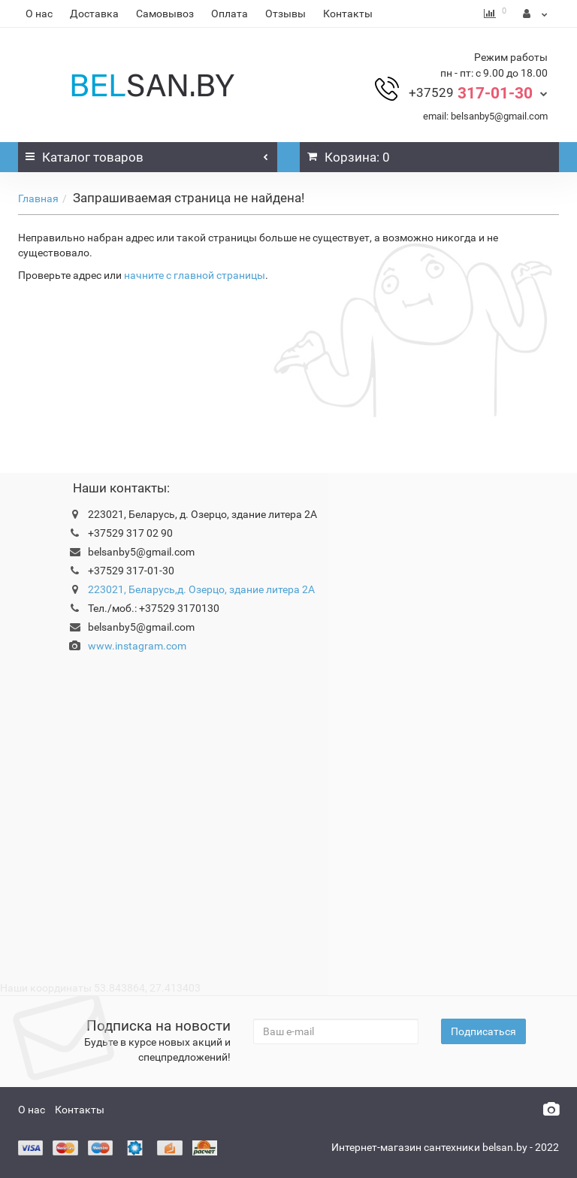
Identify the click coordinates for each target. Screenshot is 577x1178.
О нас (39, 14)
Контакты (348, 14)
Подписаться (483, 1031)
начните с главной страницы (194, 275)
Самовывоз (165, 14)
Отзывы (285, 14)
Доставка (94, 14)
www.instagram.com (137, 646)
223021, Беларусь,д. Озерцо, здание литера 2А (201, 589)
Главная (38, 198)
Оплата (229, 14)
